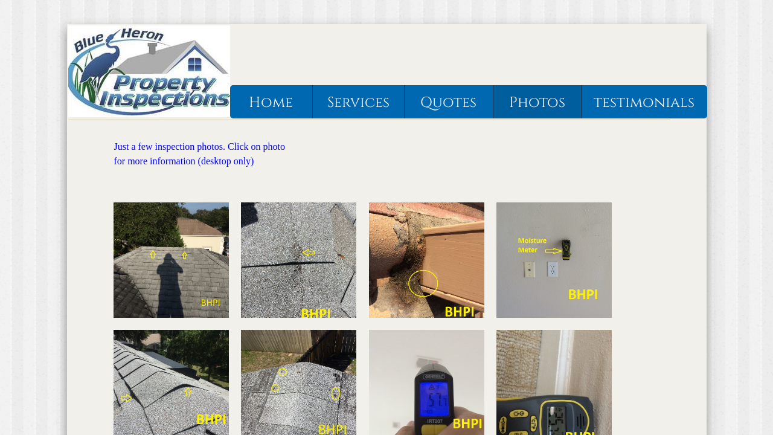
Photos (537, 102)
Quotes (448, 102)
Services (358, 102)
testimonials (644, 102)
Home (271, 102)
